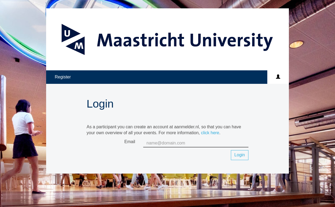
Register (63, 77)
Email (129, 141)
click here (210, 132)
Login (239, 155)
